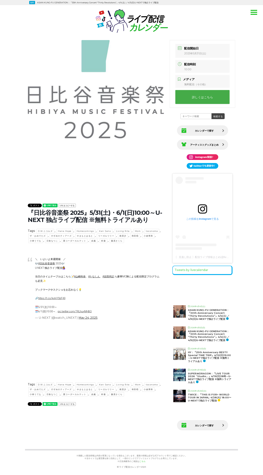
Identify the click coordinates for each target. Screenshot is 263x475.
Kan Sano (105, 231)
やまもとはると (85, 236)
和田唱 (135, 236)
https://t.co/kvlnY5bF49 (51, 298)
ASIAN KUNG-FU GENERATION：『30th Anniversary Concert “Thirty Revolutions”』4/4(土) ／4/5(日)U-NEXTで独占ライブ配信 (208, 314)
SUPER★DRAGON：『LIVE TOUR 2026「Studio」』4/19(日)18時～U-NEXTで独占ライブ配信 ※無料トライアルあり (209, 378)
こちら (143, 461)
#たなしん (94, 276)
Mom (138, 231)
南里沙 (122, 236)
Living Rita (123, 231)
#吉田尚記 (108, 276)
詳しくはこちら (202, 97)
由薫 (93, 241)
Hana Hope (64, 231)
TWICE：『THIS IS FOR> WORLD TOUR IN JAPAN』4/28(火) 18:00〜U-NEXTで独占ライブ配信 (209, 397)
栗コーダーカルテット (74, 241)
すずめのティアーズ (61, 236)
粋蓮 (103, 241)
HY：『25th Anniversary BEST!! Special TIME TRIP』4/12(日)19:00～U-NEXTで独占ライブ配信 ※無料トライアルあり (209, 357)
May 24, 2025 (88, 317)
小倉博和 (148, 236)
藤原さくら (117, 241)
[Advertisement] (96, 165)
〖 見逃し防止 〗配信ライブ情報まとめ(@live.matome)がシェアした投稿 (217, 257)
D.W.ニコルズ (45, 231)
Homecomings (85, 231)
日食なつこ (52, 241)
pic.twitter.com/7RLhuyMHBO (75, 311)
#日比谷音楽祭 (46, 263)
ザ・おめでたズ (38, 236)
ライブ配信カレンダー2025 (132, 466)
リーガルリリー (106, 236)
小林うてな (35, 241)
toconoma (152, 231)
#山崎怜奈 (80, 276)
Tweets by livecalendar (191, 270)
